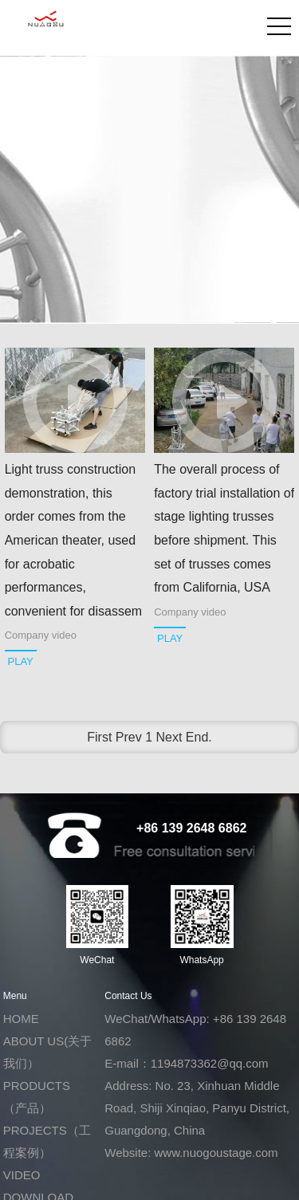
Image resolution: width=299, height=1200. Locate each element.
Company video (41, 635)
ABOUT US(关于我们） (47, 1052)
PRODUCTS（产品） (36, 1097)
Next (169, 737)
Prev (129, 737)
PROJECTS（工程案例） (47, 1141)
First (99, 737)
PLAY (20, 661)
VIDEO (22, 1175)
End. (199, 737)
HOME (21, 1018)
